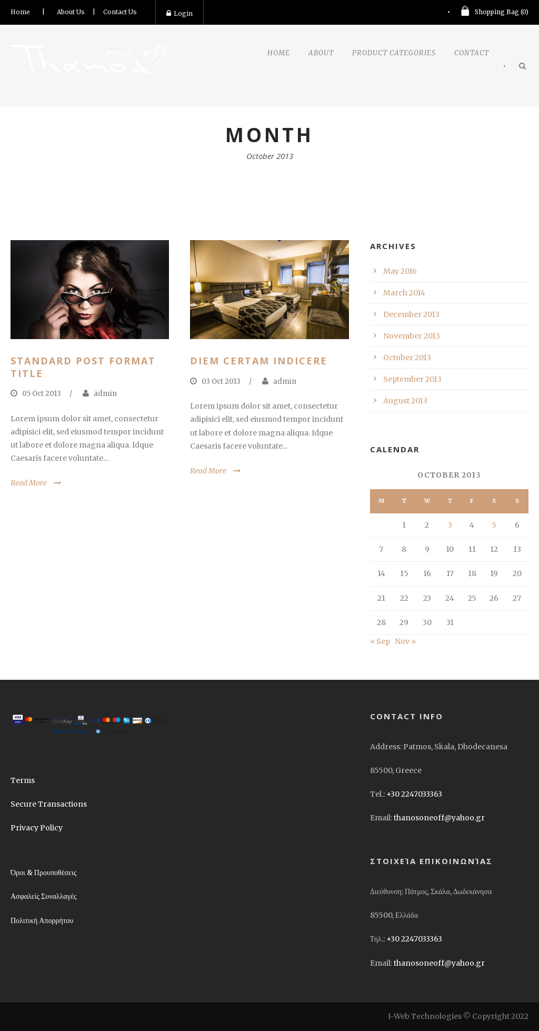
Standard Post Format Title (83, 366)
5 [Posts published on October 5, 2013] (494, 525)
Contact (471, 52)
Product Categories (394, 52)
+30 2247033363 (414, 794)
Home (20, 12)
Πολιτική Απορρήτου (42, 920)
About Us (71, 12)
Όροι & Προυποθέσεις (43, 872)
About (321, 52)
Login (179, 13)
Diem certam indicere (258, 360)
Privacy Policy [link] (37, 827)
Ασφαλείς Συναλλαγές (43, 896)
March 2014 (404, 293)
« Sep (380, 641)
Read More (29, 483)
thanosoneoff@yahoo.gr (439, 817)
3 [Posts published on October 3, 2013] (450, 525)
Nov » (405, 641)
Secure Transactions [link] (49, 804)
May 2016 (400, 271)
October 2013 (407, 357)
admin (105, 393)
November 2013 (411, 336)
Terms (23, 780)
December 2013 (411, 314)
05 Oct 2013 (41, 393)
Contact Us (120, 12)
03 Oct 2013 (221, 381)
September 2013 (412, 379)
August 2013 (405, 400)
